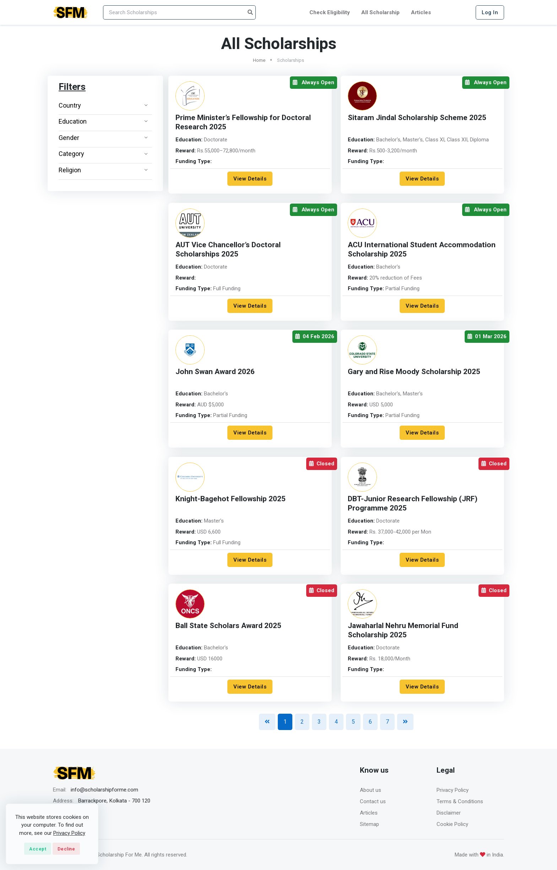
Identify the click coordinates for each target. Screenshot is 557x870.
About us (370, 790)
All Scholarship (380, 12)
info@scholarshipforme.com (104, 790)
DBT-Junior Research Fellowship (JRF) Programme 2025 (412, 503)
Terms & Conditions (460, 801)
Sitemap (369, 824)
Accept (37, 849)
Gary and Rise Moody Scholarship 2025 (414, 371)
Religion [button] (103, 170)
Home (259, 60)
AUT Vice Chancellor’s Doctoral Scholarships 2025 (228, 249)
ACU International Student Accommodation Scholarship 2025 (422, 249)
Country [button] (103, 105)
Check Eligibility (329, 12)
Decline (66, 849)
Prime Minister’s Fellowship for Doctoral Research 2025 (243, 122)
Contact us (373, 801)
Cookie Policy (452, 824)
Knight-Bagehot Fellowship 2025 (230, 498)
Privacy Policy (453, 790)
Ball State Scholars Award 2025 (228, 625)
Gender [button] (103, 137)
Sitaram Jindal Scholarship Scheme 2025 (417, 117)
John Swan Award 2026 (215, 371)
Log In (490, 12)
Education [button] (103, 121)
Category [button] (103, 153)
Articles (421, 12)
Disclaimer (449, 813)
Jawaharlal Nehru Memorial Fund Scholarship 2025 (403, 630)
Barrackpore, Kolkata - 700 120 (114, 801)
